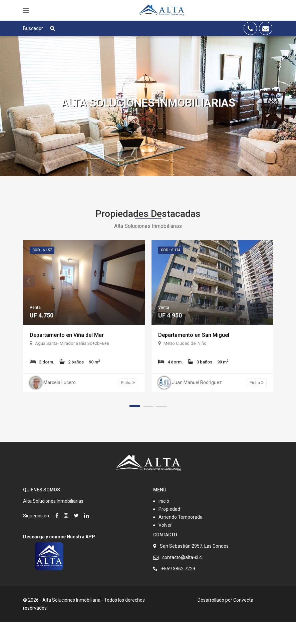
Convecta (243, 600)
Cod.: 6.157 (42, 250)
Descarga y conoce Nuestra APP (59, 536)
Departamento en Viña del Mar (67, 335)
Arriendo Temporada (181, 517)
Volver (165, 525)
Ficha (128, 382)
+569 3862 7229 (178, 568)
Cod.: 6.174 (170, 250)
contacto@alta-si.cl (182, 557)
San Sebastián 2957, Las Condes (194, 546)
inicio (164, 501)
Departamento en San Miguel (193, 335)
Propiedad (169, 509)
